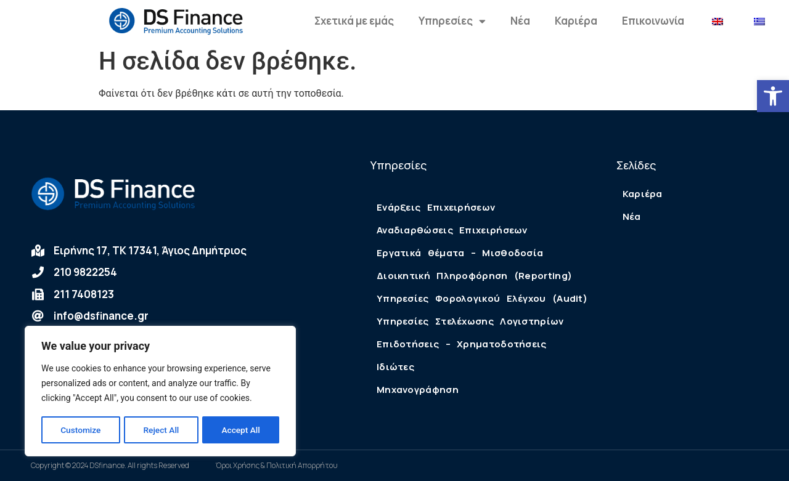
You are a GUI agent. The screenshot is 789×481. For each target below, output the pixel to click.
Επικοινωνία (653, 21)
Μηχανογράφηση (418, 389)
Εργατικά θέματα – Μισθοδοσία (460, 252)
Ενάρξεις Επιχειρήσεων (436, 207)
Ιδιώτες (395, 366)
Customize (80, 430)
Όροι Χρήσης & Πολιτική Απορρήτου (277, 465)
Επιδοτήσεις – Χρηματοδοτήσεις (462, 344)
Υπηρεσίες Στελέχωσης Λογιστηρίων (470, 321)
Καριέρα (576, 21)
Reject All (161, 430)
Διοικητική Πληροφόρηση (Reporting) (474, 275)
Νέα (520, 21)
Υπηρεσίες (452, 21)
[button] (773, 96)
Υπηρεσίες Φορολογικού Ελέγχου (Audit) (482, 298)
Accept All (241, 430)
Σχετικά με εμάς (354, 21)
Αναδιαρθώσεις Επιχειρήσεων (452, 230)
